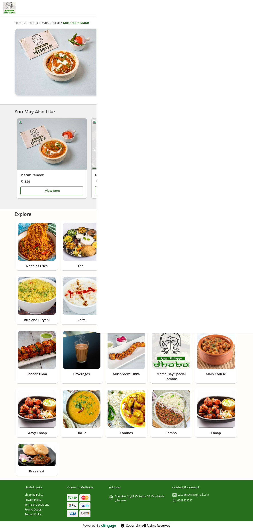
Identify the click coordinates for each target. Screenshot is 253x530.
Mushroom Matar (76, 23)
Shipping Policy (34, 495)
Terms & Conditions (37, 505)
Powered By (99, 525)
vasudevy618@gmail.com (190, 495)
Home (19, 23)
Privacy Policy (33, 500)
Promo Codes (33, 509)
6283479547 (182, 500)
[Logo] (9, 8)
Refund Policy (33, 514)
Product (32, 23)
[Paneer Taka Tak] (201, 143)
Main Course (50, 23)
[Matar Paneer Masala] (126, 143)
